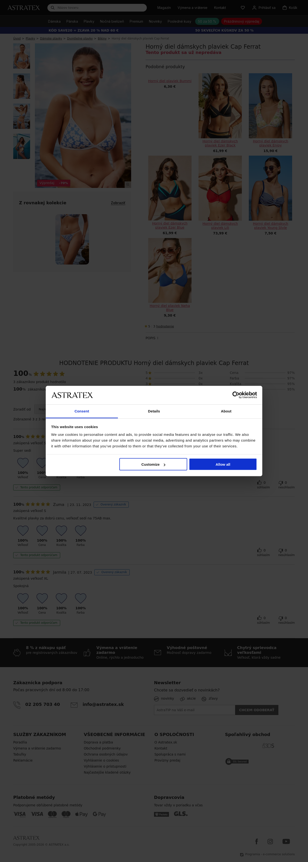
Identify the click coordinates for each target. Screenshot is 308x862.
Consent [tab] (82, 411)
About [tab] (226, 411)
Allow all (223, 464)
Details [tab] (154, 411)
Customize (153, 464)
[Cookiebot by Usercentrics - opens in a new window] (236, 395)
